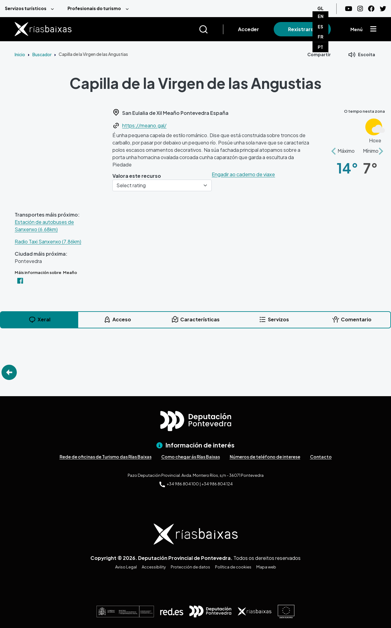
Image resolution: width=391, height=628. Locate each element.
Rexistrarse (302, 29)
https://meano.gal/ (144, 125)
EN (320, 16)
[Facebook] (371, 8)
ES (320, 26)
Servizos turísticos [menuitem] (25, 8)
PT (320, 47)
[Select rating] (162, 185)
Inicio (20, 54)
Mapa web (266, 566)
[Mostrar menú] (373, 29)
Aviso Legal (126, 566)
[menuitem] (31, 8)
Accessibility (154, 566)
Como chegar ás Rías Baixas (190, 456)
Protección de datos (190, 566)
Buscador (42, 54)
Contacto (321, 456)
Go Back (9, 372)
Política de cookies (233, 566)
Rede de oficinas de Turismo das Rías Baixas (106, 456)
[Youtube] (348, 8)
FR (320, 36)
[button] (334, 147)
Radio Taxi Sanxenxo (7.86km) (48, 241)
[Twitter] (383, 8)
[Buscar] (211, 29)
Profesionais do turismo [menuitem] (94, 8)
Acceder (248, 29)
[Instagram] (360, 8)
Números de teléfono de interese (265, 456)
